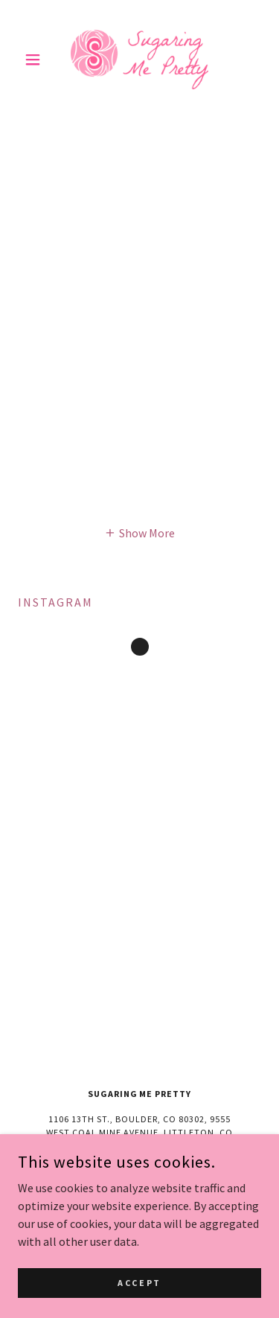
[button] (36, 59)
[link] (139, 59)
